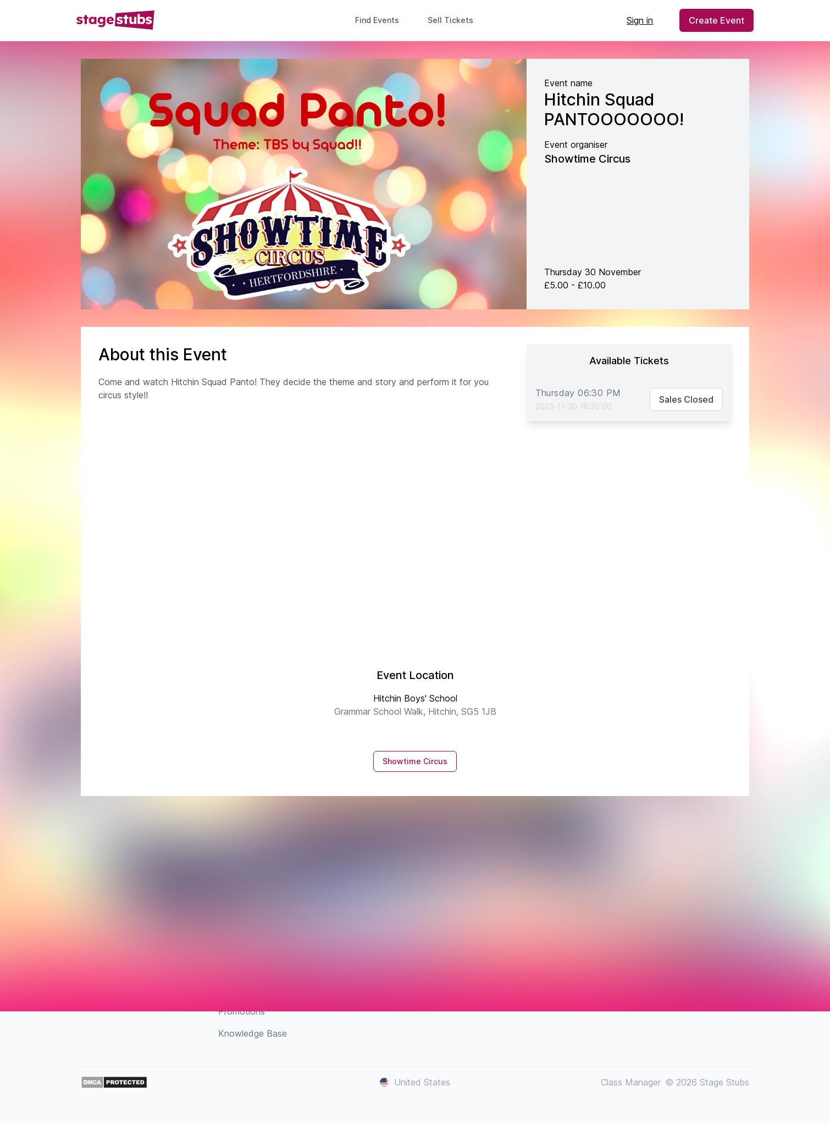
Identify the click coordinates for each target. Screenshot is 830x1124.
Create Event (716, 20)
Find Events (377, 20)
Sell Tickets (455, 20)
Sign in (640, 20)
